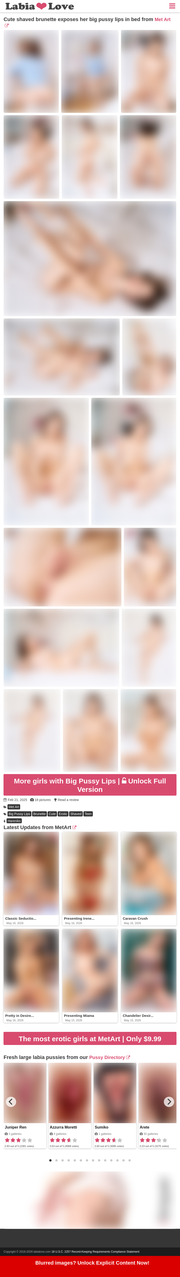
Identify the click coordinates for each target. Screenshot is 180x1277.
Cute (52, 814)
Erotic (63, 814)
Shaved (75, 814)
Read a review (68, 800)
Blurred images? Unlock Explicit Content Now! (92, 1263)
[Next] (169, 1102)
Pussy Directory (109, 1057)
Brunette (39, 814)
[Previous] (11, 1102)
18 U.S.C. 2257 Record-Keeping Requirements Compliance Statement (95, 1251)
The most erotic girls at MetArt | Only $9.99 (90, 1039)
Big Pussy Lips (19, 814)
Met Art (14, 807)
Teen (88, 814)
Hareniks (14, 821)
